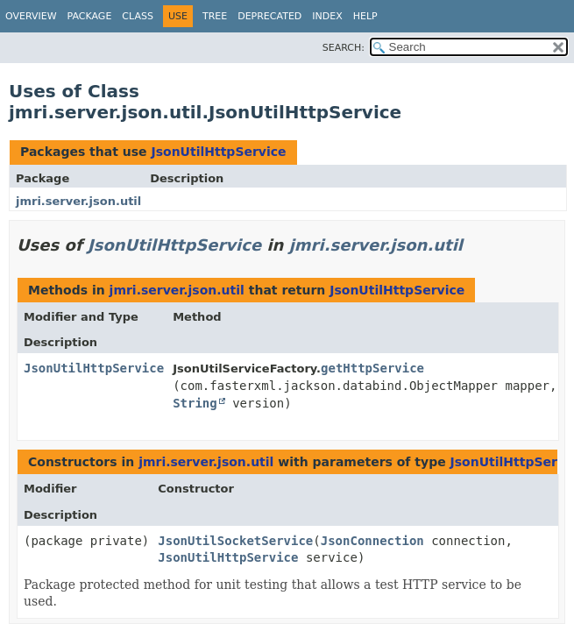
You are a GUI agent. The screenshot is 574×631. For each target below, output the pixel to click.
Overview (31, 16)
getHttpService (372, 368)
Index (327, 16)
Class (137, 16)
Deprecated (269, 16)
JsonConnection (372, 541)
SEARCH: (343, 47)
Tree (214, 16)
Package (89, 16)
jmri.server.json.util (78, 201)
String (195, 403)
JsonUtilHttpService (218, 152)
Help (365, 16)
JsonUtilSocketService (235, 541)
